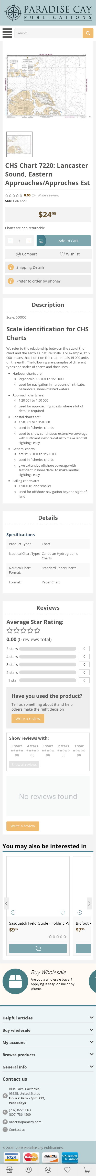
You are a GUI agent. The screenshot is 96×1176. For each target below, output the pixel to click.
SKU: (8, 201)
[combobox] (53, 33)
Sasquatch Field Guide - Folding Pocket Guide (39, 923)
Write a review (48, 195)
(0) (34, 195)
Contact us (17, 1129)
